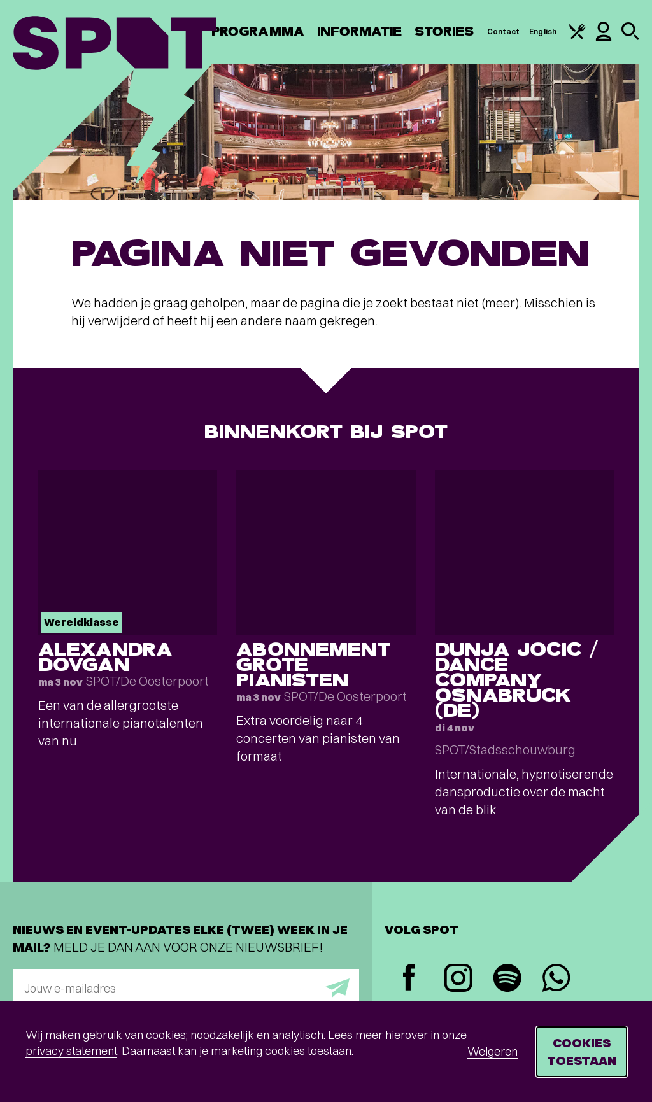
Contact (503, 31)
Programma (257, 31)
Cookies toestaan (581, 1051)
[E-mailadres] (186, 988)
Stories (444, 31)
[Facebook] (409, 979)
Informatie (359, 31)
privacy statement (71, 1050)
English (542, 31)
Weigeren (492, 1051)
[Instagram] (458, 979)
